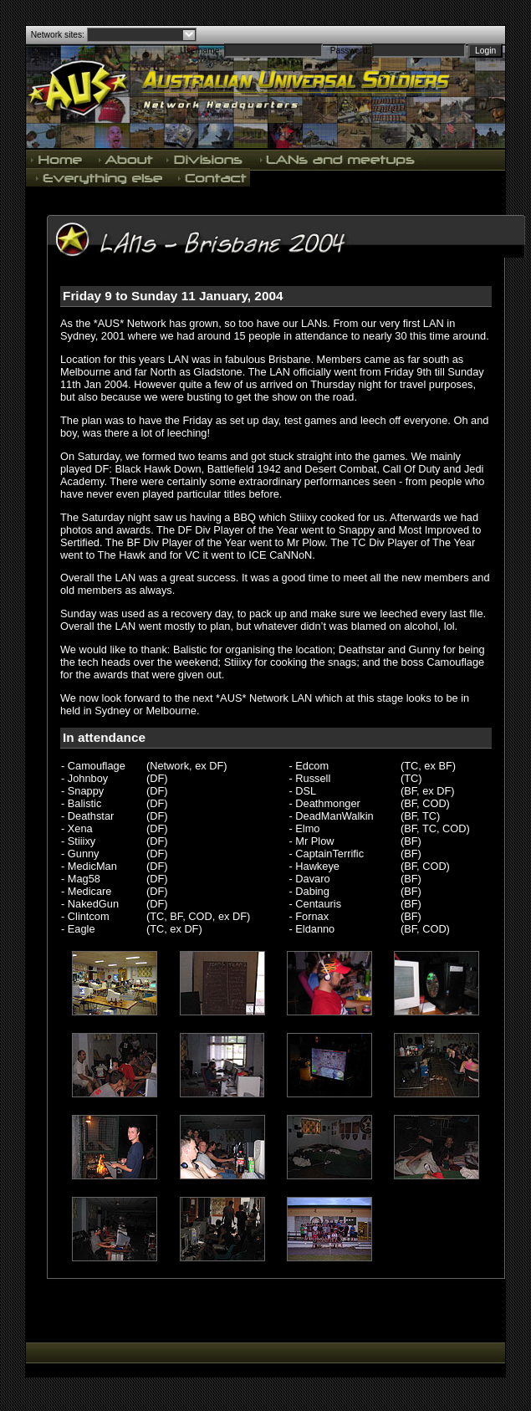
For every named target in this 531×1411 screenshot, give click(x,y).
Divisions (206, 159)
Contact (210, 177)
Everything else (98, 177)
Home (58, 159)
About (125, 159)
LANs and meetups (338, 159)
